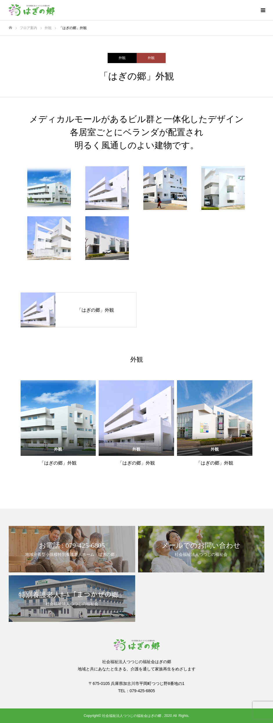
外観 (122, 58)
